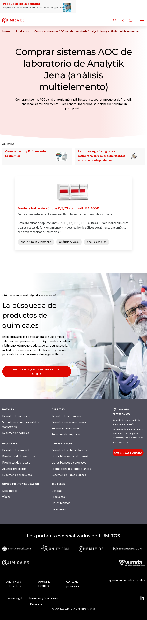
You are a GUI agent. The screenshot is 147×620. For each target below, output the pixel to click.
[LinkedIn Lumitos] (142, 598)
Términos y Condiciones (44, 598)
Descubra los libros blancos (69, 450)
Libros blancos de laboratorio (70, 456)
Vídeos (6, 497)
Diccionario (9, 491)
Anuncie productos (14, 469)
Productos (58, 497)
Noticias (56, 491)
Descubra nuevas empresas (68, 422)
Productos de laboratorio (18, 456)
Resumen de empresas (65, 434)
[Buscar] (114, 20)
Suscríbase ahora (128, 452)
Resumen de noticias (15, 433)
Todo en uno (59, 509)
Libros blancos (60, 503)
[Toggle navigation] (142, 20)
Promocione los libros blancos (71, 469)
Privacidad (36, 604)
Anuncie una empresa (65, 428)
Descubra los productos (17, 450)
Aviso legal (15, 598)
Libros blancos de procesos (68, 462)
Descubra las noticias (16, 416)
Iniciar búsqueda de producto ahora (36, 371)
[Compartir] (122, 20)
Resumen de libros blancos (68, 475)
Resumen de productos (17, 475)
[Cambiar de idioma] (130, 20)
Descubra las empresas (66, 416)
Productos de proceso (16, 462)
